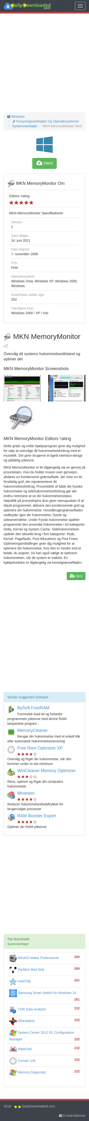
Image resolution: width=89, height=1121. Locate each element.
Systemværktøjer (24, 126)
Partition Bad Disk (26, 969)
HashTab (20, 981)
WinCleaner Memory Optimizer (46, 770)
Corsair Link (22, 1060)
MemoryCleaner (32, 730)
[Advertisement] (44, 63)
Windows (16, 116)
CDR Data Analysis (27, 1009)
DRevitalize (22, 1021)
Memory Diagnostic (27, 1072)
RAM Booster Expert (36, 815)
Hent (44, 163)
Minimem (26, 793)
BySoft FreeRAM (33, 707)
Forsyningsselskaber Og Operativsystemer (45, 121)
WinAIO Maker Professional (34, 958)
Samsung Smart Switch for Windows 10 (42, 993)
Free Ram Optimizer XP (40, 748)
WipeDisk (20, 1049)
